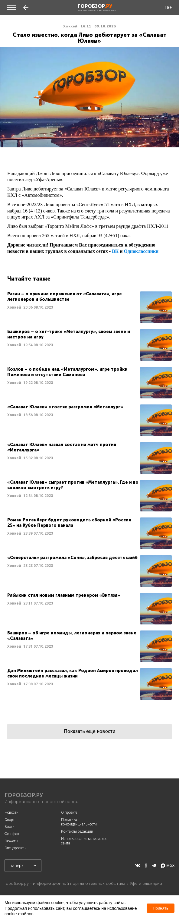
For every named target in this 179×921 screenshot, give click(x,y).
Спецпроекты (15, 848)
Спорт (10, 820)
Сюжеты (11, 841)
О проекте (69, 812)
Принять (160, 908)
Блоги (10, 827)
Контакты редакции (77, 831)
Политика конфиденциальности (79, 822)
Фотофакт (13, 834)
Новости (11, 812)
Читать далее (89, 307)
